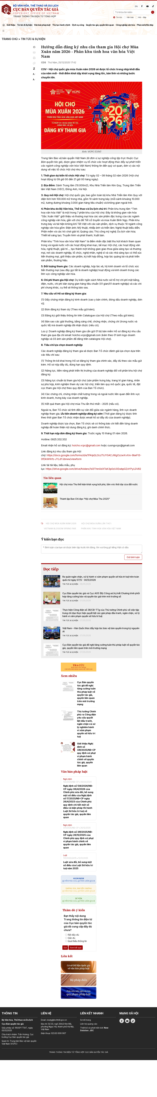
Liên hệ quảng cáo (88, 1024)
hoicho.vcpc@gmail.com (86, 445)
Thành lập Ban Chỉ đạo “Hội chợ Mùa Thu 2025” (85, 498)
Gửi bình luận (133, 557)
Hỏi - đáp (142, 17)
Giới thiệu (11, 25)
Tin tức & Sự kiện (24, 25)
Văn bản (130, 17)
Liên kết (67, 956)
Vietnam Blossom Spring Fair (60, 528)
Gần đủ (70, 938)
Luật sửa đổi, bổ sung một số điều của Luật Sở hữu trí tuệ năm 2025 (78, 865)
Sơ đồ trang (85, 1020)
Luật (65, 855)
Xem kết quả (75, 947)
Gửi (65, 947)
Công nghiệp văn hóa (125, 25)
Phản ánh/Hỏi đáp (145, 25)
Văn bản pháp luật (42, 25)
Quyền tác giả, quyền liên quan (100, 25)
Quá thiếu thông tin (76, 941)
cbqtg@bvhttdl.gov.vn (57, 1020)
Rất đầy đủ (72, 934)
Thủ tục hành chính (61, 25)
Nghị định (67, 779)
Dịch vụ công (78, 25)
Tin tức (119, 17)
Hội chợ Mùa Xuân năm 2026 (61, 523)
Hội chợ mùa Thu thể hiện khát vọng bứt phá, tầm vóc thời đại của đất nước (99, 484)
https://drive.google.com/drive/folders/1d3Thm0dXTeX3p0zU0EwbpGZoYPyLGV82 (93, 468)
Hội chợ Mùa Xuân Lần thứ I (96, 523)
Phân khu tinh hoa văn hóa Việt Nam (101, 528)
